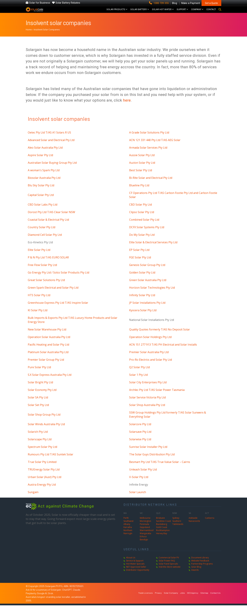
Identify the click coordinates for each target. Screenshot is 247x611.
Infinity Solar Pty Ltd (142, 301)
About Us (130, 563)
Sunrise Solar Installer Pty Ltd (148, 452)
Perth (126, 523)
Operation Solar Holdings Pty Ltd (150, 343)
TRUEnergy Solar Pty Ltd (44, 475)
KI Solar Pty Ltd (37, 316)
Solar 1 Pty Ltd (138, 380)
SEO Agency (192, 598)
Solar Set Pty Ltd (38, 410)
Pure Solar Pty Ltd (39, 373)
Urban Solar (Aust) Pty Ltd (44, 483)
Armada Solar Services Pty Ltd (148, 153)
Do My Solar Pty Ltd (142, 240)
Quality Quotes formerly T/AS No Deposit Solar (159, 335)
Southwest (128, 526)
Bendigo (144, 545)
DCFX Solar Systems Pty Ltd (146, 233)
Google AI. (42, 598)
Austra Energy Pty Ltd (42, 490)
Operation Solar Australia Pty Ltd (49, 343)
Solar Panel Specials (168, 569)
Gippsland (145, 532)
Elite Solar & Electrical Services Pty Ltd (153, 248)
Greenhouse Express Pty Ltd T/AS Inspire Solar (58, 308)
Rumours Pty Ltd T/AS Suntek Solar (50, 460)
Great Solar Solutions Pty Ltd (46, 286)
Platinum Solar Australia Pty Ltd (48, 358)
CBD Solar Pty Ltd (140, 210)
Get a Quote (211, 3)
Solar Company (171, 598)
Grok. (51, 598)
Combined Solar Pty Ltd (144, 225)
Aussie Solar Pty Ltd (142, 161)
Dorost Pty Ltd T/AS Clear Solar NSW (51, 218)
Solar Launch (137, 498)
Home (29, 35)
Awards (195, 575)
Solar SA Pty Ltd (38, 403)
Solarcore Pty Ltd (140, 430)
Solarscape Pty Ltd (39, 445)
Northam (128, 535)
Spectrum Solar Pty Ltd (42, 452)
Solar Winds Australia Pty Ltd (46, 430)
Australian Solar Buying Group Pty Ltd (52, 168)
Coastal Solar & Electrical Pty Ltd (48, 225)
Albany (127, 529)
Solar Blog (196, 572)
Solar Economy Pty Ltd (42, 395)
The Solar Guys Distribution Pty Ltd (152, 460)
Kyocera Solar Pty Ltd (142, 316)
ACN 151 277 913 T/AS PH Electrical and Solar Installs (163, 350)
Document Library (200, 563)
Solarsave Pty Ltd (140, 437)
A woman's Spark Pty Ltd (44, 176)
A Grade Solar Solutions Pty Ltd (149, 138)
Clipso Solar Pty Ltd (141, 218)
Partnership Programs (202, 569)
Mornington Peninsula (145, 528)
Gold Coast (161, 532)
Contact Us (215, 598)
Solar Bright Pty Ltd (40, 388)
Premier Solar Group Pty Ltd (46, 365)
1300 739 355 (159, 3)
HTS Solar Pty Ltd (39, 301)
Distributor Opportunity (137, 575)
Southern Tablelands (177, 528)
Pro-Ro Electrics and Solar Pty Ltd (150, 365)
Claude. (77, 595)
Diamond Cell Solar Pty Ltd (45, 240)
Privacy (158, 598)
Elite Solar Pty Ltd (39, 255)
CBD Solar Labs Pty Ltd (42, 210)
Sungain (33, 498)
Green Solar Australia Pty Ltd (147, 286)
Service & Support (134, 566)
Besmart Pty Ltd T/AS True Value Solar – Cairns (159, 467)
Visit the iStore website (169, 572)
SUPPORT (181, 12)
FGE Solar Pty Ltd (140, 263)
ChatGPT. (67, 595)
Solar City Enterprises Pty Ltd (148, 388)
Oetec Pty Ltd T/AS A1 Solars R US (49, 138)
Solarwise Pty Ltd (140, 445)
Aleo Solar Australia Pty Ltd (45, 153)
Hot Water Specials (135, 569)
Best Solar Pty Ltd (140, 176)
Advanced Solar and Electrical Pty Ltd (51, 146)
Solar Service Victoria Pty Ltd (147, 403)
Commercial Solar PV (169, 563)
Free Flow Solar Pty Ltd (42, 270)
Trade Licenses (145, 598)
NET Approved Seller (136, 572)
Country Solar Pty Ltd (41, 233)
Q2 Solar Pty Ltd (139, 373)
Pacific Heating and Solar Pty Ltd (48, 350)
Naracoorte (194, 526)
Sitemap (204, 598)
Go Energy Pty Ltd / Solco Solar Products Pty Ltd (58, 278)
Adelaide (193, 523)
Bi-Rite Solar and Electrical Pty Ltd (150, 183)
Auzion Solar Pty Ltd (142, 168)
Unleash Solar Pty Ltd (143, 475)
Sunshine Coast (163, 526)
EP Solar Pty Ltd (139, 255)
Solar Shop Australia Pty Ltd (147, 410)
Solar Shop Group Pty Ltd (44, 420)
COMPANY (196, 12)
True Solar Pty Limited (42, 467)
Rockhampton (163, 535)
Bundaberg (161, 529)
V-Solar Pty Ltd (138, 483)
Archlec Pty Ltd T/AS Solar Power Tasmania (157, 395)
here (127, 106)
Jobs (182, 598)
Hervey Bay (161, 539)
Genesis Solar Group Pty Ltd (147, 270)
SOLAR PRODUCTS (116, 12)
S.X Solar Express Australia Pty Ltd (49, 380)
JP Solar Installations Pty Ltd (147, 308)
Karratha (128, 532)
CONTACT (211, 12)
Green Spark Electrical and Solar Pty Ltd (53, 293)
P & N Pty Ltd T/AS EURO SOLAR (48, 263)
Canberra (209, 523)
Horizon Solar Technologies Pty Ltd (152, 293)
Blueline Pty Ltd (139, 191)
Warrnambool (147, 535)
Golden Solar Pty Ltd (142, 278)
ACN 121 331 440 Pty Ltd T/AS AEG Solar (154, 146)
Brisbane (160, 523)
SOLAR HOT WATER (162, 12)
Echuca (143, 542)
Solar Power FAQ (167, 566)
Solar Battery (138, 12)
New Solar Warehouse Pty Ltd (47, 335)
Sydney (175, 523)
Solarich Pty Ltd (38, 437)
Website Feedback (200, 566)
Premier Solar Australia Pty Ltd (149, 358)
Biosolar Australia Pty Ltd (44, 183)
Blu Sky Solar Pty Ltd (41, 191)
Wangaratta (145, 539)
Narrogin (128, 539)
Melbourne (145, 523)
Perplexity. (31, 598)
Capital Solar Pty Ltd (41, 200)
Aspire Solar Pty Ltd (40, 161)
